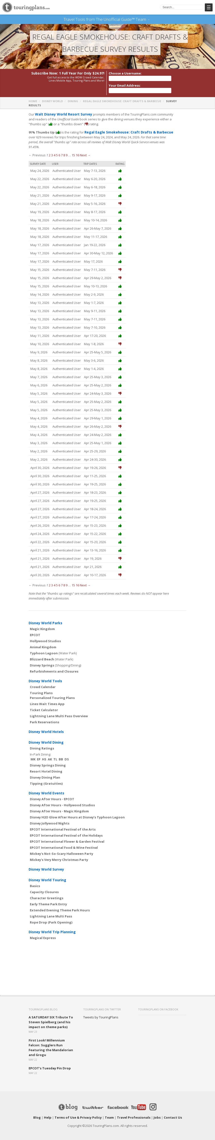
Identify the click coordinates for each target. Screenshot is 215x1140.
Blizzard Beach (42, 654)
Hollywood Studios (45, 636)
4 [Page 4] (54, 150)
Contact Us (173, 1113)
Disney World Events (46, 788)
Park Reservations (44, 717)
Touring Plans (41, 688)
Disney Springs (42, 660)
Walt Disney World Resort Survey (61, 114)
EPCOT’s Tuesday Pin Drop (50, 1063)
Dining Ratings (42, 743)
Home (33, 101)
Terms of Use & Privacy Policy (78, 1113)
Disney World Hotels (46, 727)
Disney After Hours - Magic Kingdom (59, 806)
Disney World (52, 101)
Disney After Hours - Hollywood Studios (62, 800)
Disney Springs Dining (48, 760)
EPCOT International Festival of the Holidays (66, 831)
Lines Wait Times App (47, 699)
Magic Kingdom (42, 624)
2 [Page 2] (49, 150)
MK (33, 754)
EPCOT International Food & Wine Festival (64, 843)
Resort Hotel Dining (46, 767)
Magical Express (43, 933)
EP (39, 754)
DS (67, 754)
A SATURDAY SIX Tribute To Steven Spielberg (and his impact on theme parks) (51, 1017)
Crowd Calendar (43, 682)
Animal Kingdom (43, 642)
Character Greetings (46, 893)
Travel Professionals (133, 1113)
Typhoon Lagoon (44, 648)
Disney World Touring (47, 875)
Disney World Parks (45, 618)
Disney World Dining (46, 737)
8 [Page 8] (64, 150)
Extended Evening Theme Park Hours (60, 905)
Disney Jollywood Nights (49, 818)
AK (50, 754)
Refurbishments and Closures (54, 667)
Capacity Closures (44, 887)
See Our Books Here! (151, 19)
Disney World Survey (46, 864)
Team (109, 1113)
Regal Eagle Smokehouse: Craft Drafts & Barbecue (122, 101)
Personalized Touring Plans (52, 693)
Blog (37, 1113)
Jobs (157, 1113)
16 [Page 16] (77, 150)
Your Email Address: (125, 85)
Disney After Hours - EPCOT (52, 794)
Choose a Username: (125, 73)
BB (61, 754)
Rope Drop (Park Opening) (51, 917)
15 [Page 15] (73, 150)
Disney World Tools (45, 676)
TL (55, 754)
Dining (73, 101)
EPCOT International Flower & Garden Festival (67, 837)
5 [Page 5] (57, 150)
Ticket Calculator (44, 705)
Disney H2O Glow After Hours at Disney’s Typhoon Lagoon (77, 812)
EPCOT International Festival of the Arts (63, 825)
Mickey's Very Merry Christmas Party (59, 855)
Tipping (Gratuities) (46, 779)
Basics (35, 881)
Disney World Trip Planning (52, 927)
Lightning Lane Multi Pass (51, 911)
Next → (85, 150)
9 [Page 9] (66, 150)
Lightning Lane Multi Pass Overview (59, 711)
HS (44, 754)
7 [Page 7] (62, 150)
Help (47, 1113)
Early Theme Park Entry (48, 899)
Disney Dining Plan (45, 773)
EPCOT (35, 630)
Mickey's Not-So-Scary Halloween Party (61, 849)
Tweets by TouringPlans (100, 1012)
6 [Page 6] (59, 150)
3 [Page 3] (52, 150)
